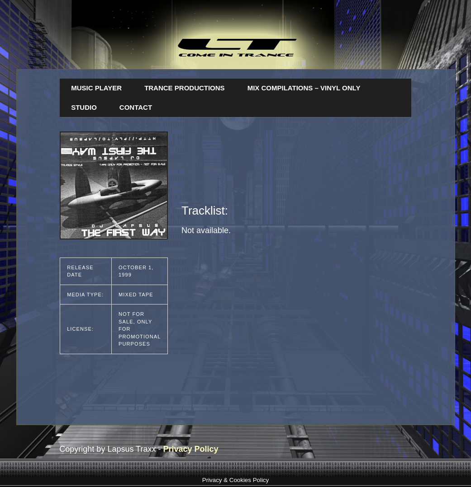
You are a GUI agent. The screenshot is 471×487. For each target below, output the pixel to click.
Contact (135, 107)
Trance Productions (184, 88)
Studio (84, 107)
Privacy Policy (190, 449)
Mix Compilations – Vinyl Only (304, 88)
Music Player (96, 88)
